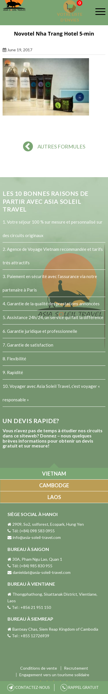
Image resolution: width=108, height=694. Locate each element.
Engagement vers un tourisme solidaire (54, 675)
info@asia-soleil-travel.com (34, 537)
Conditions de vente (38, 668)
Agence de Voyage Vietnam (33, 249)
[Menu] (96, 11)
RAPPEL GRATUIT (79, 687)
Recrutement (76, 668)
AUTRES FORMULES (54, 146)
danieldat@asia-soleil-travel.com (39, 572)
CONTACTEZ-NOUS (28, 687)
